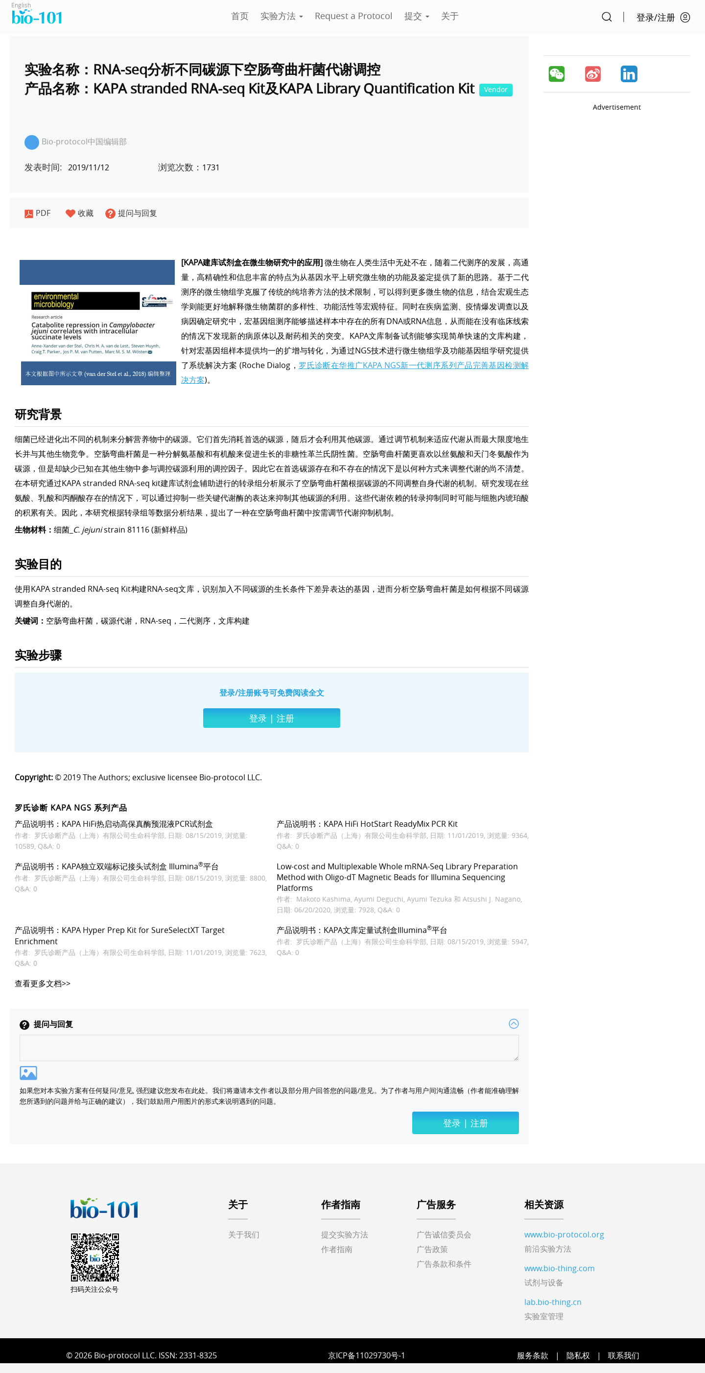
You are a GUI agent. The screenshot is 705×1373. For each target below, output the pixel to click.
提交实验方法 (344, 1234)
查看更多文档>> (42, 983)
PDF (37, 213)
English (21, 5)
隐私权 (578, 1355)
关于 (450, 16)
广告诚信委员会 (444, 1234)
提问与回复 (131, 213)
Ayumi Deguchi (378, 899)
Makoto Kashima (323, 899)
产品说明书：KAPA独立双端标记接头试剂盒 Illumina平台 (117, 866)
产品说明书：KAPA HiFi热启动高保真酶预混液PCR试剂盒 (114, 823)
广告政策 (432, 1249)
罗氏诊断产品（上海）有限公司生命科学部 (99, 835)
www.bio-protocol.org (564, 1234)
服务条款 (532, 1355)
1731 (189, 167)
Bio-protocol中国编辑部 (75, 142)
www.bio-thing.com (559, 1268)
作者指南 (336, 1249)
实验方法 (281, 16)
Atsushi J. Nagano (491, 899)
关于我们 (243, 1234)
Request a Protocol (354, 16)
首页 (240, 16)
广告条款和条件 (444, 1263)
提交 (416, 16)
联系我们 (623, 1355)
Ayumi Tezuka (429, 899)
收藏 (80, 213)
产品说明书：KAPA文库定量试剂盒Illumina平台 (362, 930)
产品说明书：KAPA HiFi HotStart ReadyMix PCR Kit (367, 823)
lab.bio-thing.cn (553, 1302)
